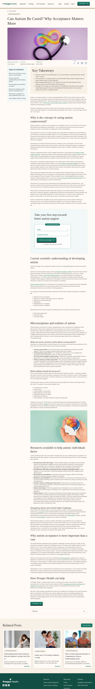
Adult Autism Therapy (51, 685)
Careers (66, 4)
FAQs (65, 682)
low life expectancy (65, 558)
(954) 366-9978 (83, 685)
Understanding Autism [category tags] (14, 14)
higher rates (70, 515)
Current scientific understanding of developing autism (17, 79)
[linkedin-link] (86, 63)
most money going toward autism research (55, 103)
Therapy (31, 4)
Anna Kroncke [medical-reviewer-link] (11, 64)
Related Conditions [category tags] (40, 651)
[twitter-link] (82, 63)
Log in (73, 4)
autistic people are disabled (70, 163)
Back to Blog (12, 11)
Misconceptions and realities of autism (17, 85)
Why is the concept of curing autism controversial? (17, 74)
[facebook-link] (78, 63)
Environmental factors (36, 284)
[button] (52, 3)
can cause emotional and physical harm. (71, 178)
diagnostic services (35, 586)
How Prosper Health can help (17, 98)
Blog (60, 4)
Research (46, 404)
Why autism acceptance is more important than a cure (17, 94)
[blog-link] (17, 648)
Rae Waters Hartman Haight (27, 64)
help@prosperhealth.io (85, 682)
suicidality (42, 517)
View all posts (87, 625)
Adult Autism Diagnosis (51, 682)
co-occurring (41, 512)
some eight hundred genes (51, 275)
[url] (74, 63)
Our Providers (40, 4)
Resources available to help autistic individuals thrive (17, 90)
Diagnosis (23, 4)
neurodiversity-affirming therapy (73, 584)
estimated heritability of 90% (63, 272)
